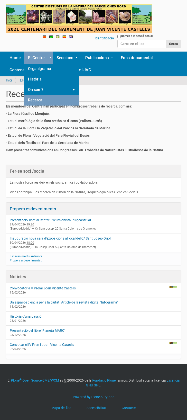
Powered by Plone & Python (93, 397)
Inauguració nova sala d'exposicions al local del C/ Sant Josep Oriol (60, 238)
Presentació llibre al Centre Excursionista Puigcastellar (50, 220)
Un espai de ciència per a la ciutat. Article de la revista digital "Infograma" (64, 302)
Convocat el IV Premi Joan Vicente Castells (93, 344)
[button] (49, 58)
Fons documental (137, 57)
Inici (9, 80)
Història (35, 79)
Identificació (104, 38)
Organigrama (39, 68)
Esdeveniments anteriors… (27, 256)
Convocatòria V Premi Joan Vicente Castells (93, 288)
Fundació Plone (104, 380)
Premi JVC (81, 69)
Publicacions (97, 57)
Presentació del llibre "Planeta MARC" (37, 330)
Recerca (35, 100)
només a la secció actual (137, 36)
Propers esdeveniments (33, 208)
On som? (35, 89)
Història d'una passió (25, 316)
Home (15, 57)
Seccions (64, 57)
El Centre (36, 57)
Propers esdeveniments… (26, 260)
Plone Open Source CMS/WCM (35, 380)
